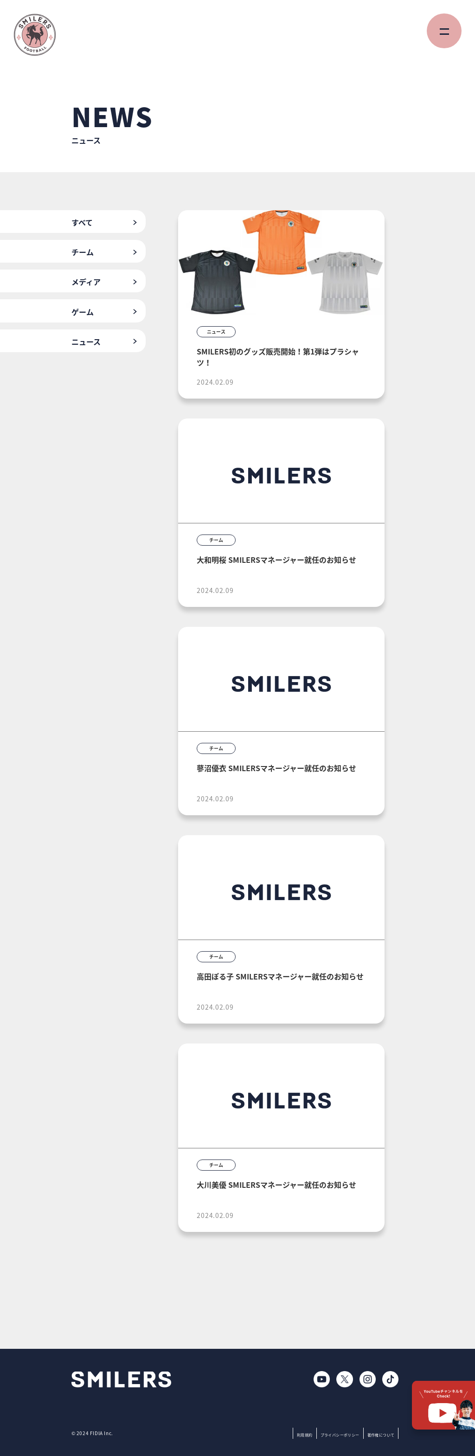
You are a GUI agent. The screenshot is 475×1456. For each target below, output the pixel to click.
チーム (82, 252)
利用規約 (305, 1435)
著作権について (381, 1435)
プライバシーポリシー (340, 1435)
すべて (82, 222)
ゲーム (82, 311)
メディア (86, 281)
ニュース (86, 341)
